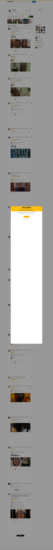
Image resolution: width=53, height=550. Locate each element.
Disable (26, 216)
